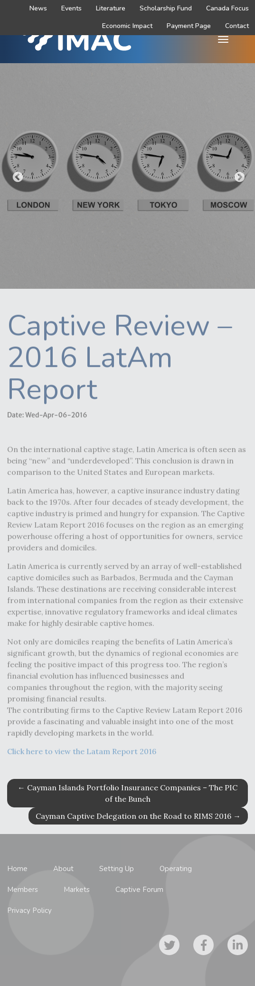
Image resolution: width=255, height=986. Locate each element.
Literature (110, 8)
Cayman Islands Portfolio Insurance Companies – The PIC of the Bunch (127, 793)
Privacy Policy (29, 910)
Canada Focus (227, 8)
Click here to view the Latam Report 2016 (81, 755)
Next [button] (238, 176)
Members (22, 889)
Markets (77, 889)
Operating (176, 868)
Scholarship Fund (166, 8)
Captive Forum (139, 889)
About (63, 868)
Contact (237, 25)
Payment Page (189, 25)
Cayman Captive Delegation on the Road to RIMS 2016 (138, 816)
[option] (127, 176)
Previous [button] (16, 176)
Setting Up (116, 868)
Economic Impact (127, 25)
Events (71, 8)
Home (17, 868)
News (38, 8)
